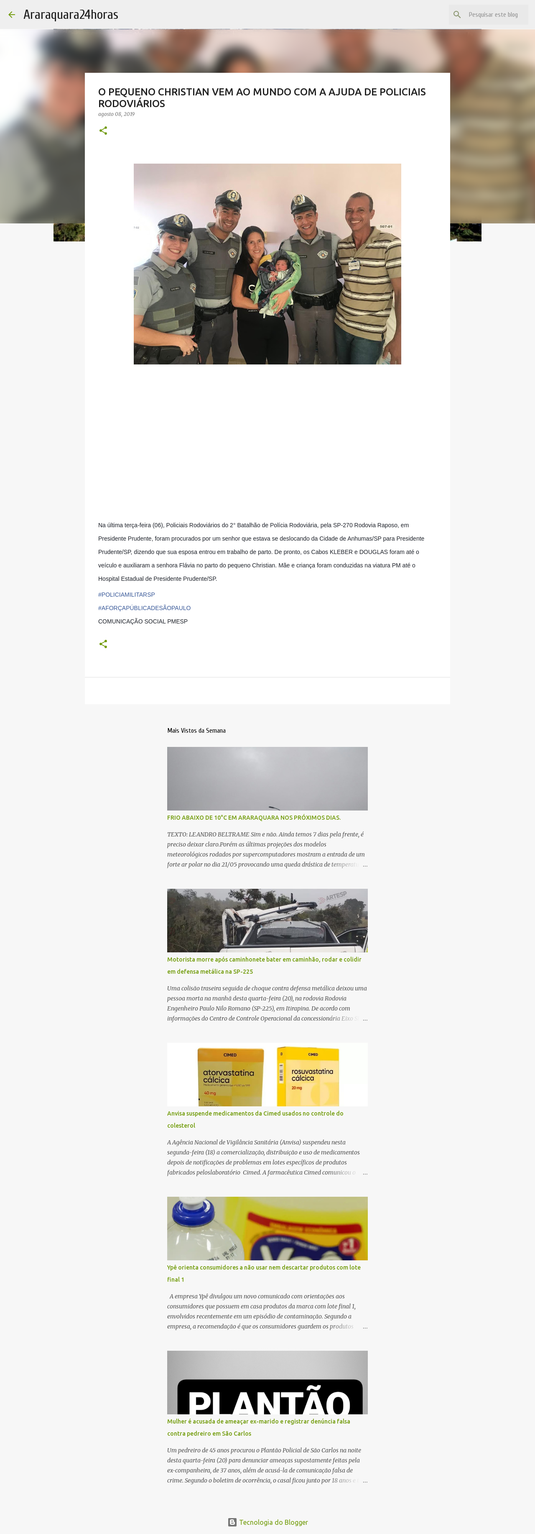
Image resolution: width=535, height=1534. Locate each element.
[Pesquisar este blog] (484, 15)
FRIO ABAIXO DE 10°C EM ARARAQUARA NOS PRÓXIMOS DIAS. (254, 817)
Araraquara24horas (70, 14)
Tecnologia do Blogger (267, 1522)
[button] (103, 131)
